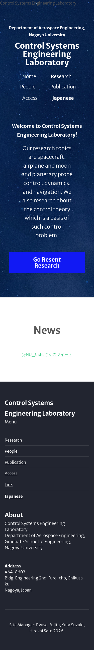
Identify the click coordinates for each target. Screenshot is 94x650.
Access (30, 98)
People (27, 87)
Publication (63, 87)
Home (29, 76)
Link (9, 484)
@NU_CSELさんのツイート (47, 354)
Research (61, 76)
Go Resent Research (47, 262)
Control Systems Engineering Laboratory (47, 54)
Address (13, 565)
